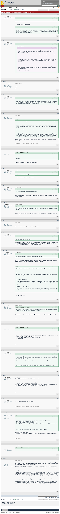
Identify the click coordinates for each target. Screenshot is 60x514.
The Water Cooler (15, 7)
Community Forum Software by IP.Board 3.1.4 (52, 512)
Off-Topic (10, 7)
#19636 (58, 375)
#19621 (58, 14)
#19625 (58, 113)
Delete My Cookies (12, 512)
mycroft (4, 458)
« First (7, 9)
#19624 (58, 94)
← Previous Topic (46, 497)
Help (57, 4)
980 (11, 9)
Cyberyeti (5, 148)
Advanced (59, 5)
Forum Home (7, 512)
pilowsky (5, 250)
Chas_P (4, 443)
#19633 (58, 303)
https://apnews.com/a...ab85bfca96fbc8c (24, 70)
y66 (3, 40)
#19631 (58, 232)
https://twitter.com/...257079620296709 (21, 403)
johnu (4, 14)
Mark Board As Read (18, 512)
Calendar (10, 5)
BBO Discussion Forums (4, 7)
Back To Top (3, 512)
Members (6, 5)
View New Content (54, 7)
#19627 (58, 168)
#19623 (58, 81)
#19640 (58, 458)
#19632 (58, 250)
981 (13, 9)
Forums (2, 5)
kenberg (4, 81)
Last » (23, 9)
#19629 (58, 202)
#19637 (58, 398)
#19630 (58, 220)
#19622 (58, 40)
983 (17, 9)
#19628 (58, 185)
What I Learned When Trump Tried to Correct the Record (26, 154)
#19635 (58, 350)
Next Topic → (57, 497)
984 (19, 9)
